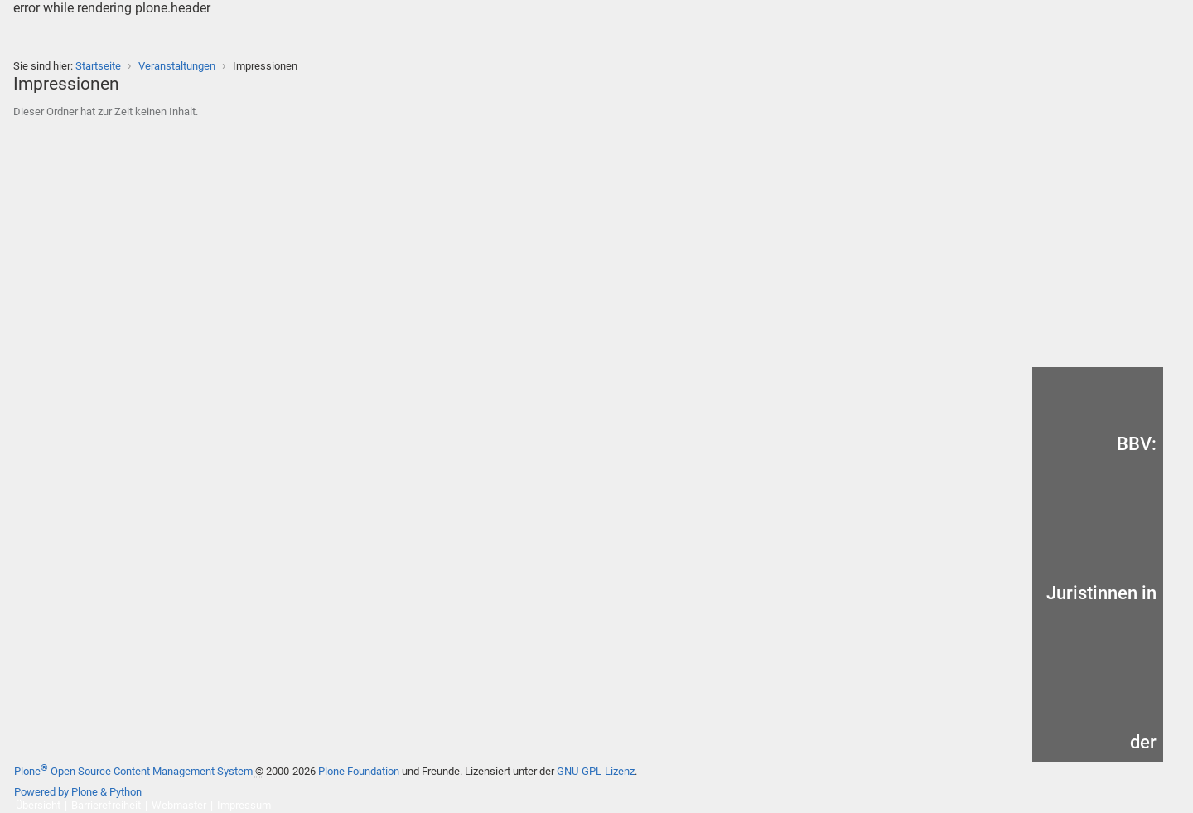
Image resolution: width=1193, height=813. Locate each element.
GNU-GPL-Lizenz (596, 771)
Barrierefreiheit (106, 805)
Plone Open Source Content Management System (133, 771)
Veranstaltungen (176, 66)
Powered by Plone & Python (78, 792)
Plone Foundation (358, 771)
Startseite (98, 66)
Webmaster (179, 805)
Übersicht (38, 805)
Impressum (244, 805)
